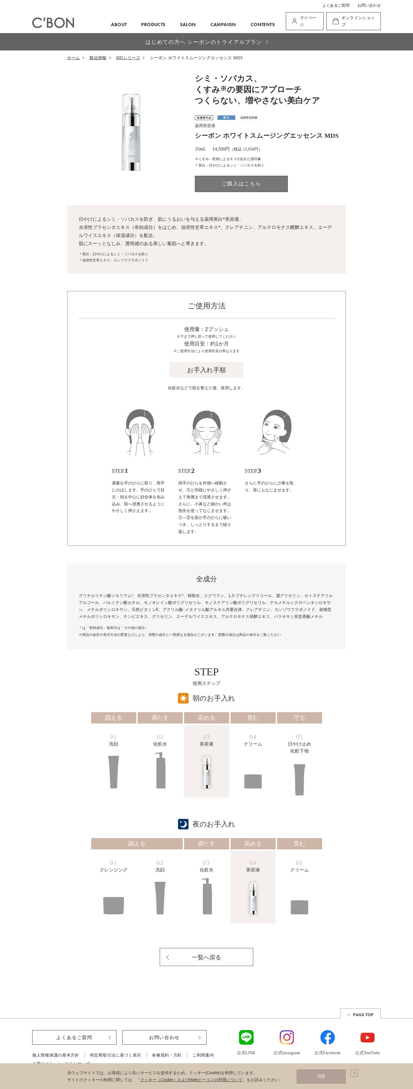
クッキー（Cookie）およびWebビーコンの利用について (191, 1079)
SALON (188, 24)
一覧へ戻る (206, 957)
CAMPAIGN (223, 24)
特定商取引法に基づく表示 (115, 1055)
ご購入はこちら (241, 184)
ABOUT (119, 24)
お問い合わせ (369, 5)
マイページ (308, 21)
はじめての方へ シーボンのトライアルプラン (204, 42)
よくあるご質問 (335, 5)
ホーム (73, 58)
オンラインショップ (358, 21)
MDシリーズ (128, 58)
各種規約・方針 (167, 1055)
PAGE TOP (363, 1015)
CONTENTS (263, 24)
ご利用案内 (203, 1055)
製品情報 (98, 58)
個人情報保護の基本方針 (55, 1055)
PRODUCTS (153, 24)
